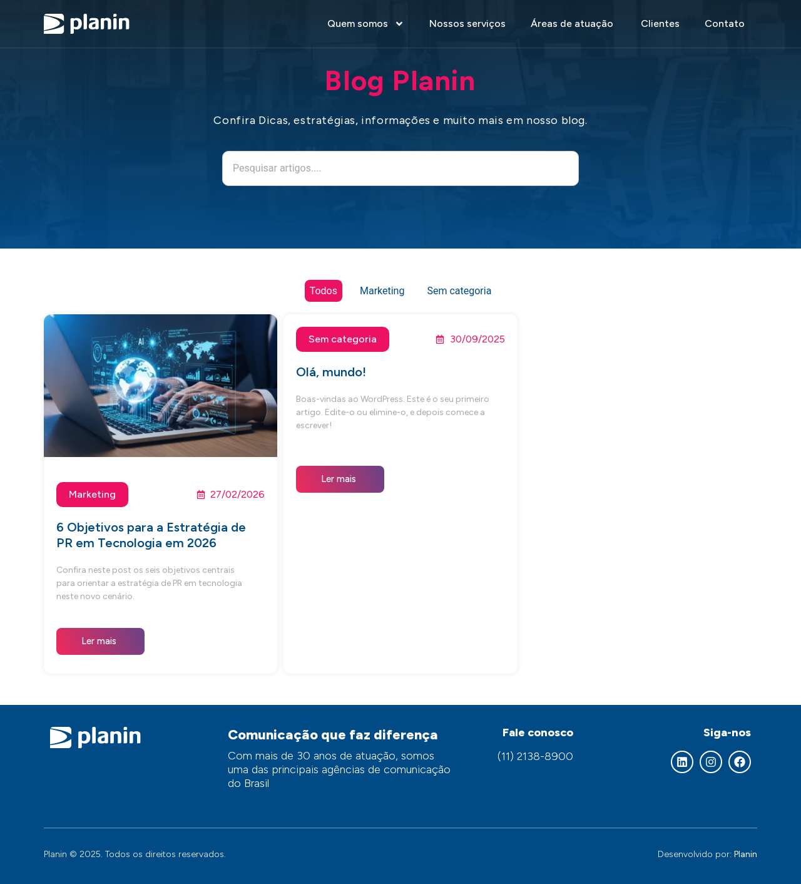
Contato (725, 23)
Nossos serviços (467, 23)
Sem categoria (459, 291)
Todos (323, 291)
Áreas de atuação (573, 23)
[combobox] (400, 168)
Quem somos (365, 24)
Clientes (660, 23)
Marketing (382, 291)
